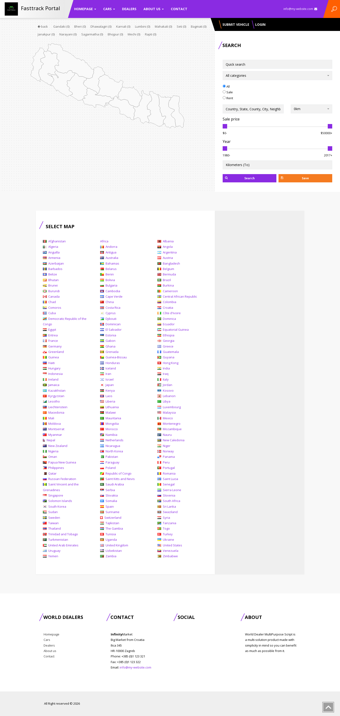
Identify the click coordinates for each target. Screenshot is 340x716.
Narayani (68, 34)
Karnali (123, 26)
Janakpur (46, 34)
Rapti (150, 34)
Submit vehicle (235, 24)
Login (260, 24)
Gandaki (61, 26)
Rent (228, 98)
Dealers (129, 9)
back (43, 26)
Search (240, 178)
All (226, 86)
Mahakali (163, 26)
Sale (228, 92)
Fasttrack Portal (40, 8)
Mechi (134, 34)
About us (153, 9)
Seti (181, 26)
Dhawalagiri (100, 26)
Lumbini (142, 26)
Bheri (80, 26)
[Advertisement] (260, 291)
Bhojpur (115, 34)
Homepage (85, 9)
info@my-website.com (300, 9)
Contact (179, 9)
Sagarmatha (92, 34)
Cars (109, 9)
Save (295, 178)
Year (227, 141)
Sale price (231, 119)
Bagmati (198, 26)
